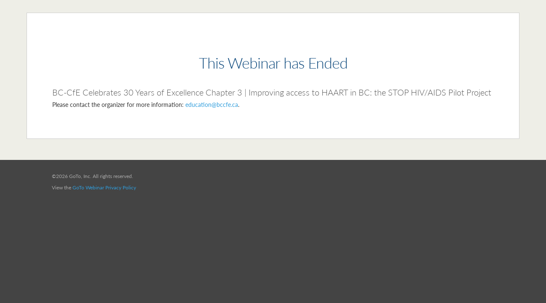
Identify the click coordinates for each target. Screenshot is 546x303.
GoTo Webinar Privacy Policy (104, 187)
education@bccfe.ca (211, 104)
